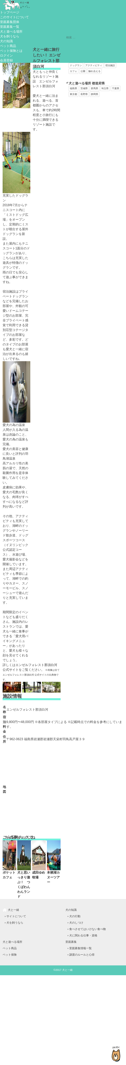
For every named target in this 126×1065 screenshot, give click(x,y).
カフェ (73, 71)
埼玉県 (105, 88)
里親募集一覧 (9, 26)
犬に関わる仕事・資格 (83, 935)
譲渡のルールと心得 (81, 954)
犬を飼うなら (9, 36)
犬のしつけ (76, 922)
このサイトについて (14, 17)
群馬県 (94, 88)
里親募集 (71, 941)
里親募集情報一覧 (80, 948)
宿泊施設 (110, 65)
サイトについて (16, 916)
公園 (82, 71)
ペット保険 (10, 954)
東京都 (73, 94)
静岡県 (94, 94)
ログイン (6, 55)
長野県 (84, 94)
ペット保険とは (11, 50)
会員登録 (6, 60)
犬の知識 (6, 41)
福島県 (73, 88)
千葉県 (115, 88)
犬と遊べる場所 (11, 31)
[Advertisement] (84, 118)
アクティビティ (93, 65)
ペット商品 (8, 46)
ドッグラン (76, 65)
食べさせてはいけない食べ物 (87, 929)
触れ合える (94, 71)
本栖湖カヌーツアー (53, 877)
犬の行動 (74, 916)
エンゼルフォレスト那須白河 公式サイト (25, 674)
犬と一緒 (13, 909)
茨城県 (84, 88)
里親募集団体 (9, 22)
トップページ (9, 12)
